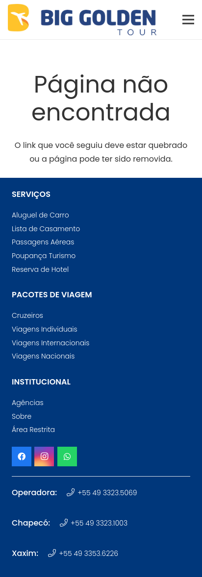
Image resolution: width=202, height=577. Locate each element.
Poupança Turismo (44, 256)
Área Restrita (33, 429)
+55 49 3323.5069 (107, 493)
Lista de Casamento (46, 229)
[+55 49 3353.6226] (53, 553)
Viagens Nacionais (43, 356)
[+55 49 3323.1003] (65, 523)
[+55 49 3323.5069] (71, 493)
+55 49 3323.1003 (99, 523)
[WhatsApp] (67, 456)
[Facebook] (21, 456)
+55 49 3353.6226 (88, 553)
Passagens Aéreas (43, 242)
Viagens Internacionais (50, 343)
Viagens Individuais (44, 329)
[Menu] (188, 19)
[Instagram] (44, 456)
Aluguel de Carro (40, 215)
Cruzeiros (27, 315)
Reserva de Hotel (40, 269)
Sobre (21, 416)
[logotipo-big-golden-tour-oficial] (82, 19)
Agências (28, 403)
